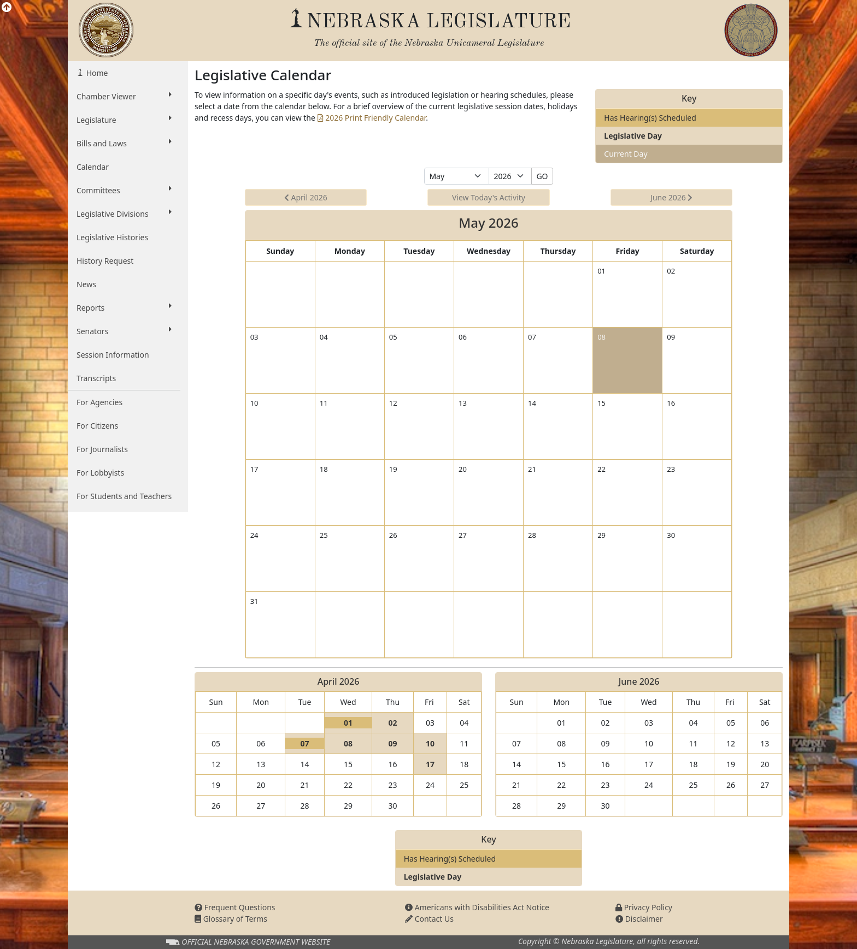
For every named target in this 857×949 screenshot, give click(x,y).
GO (542, 176)
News (86, 284)
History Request (105, 261)
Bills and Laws (124, 143)
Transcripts (96, 378)
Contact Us (429, 919)
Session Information (113, 354)
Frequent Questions (235, 907)
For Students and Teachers (124, 496)
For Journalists (102, 449)
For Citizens (97, 425)
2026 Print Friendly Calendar (372, 117)
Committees (124, 190)
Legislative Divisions (124, 213)
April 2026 (305, 197)
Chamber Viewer (124, 96)
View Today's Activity (488, 197)
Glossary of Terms (231, 919)
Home (96, 73)
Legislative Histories (112, 237)
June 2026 (671, 197)
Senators (124, 330)
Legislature (124, 119)
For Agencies (99, 402)
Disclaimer (639, 919)
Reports (124, 307)
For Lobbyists (100, 472)
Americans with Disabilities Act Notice (477, 907)
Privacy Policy (643, 907)
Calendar (93, 167)
